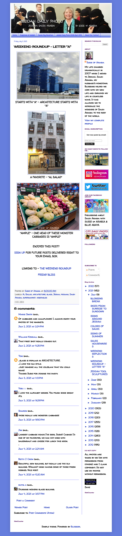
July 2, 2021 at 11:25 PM (31, 345)
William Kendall (27, 337)
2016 (91, 426)
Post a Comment (25, 500)
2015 (91, 431)
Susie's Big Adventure (45, 35)
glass (49, 294)
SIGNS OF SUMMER (97, 335)
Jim (20, 430)
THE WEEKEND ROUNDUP (55, 268)
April (94, 389)
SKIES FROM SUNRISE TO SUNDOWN (98, 308)
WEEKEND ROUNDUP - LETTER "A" (98, 364)
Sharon (22, 411)
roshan (65, 294)
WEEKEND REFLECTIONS (99, 353)
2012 (91, 444)
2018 (91, 417)
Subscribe (90, 144)
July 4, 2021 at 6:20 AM (31, 474)
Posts (90, 269)
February (96, 398)
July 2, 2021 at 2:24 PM (31, 326)
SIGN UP (19, 252)
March (95, 393)
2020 (91, 408)
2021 (91, 290)
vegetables (42, 297)
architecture (39, 294)
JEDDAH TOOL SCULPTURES (99, 373)
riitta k (22, 485)
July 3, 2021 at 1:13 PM (30, 378)
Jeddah (56, 294)
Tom (20, 356)
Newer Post (21, 507)
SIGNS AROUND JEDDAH (96, 318)
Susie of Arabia (95, 62)
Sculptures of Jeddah (27, 35)
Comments (93, 275)
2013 (91, 440)
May (94, 384)
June (94, 379)
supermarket (29, 297)
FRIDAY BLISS (46, 274)
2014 (91, 435)
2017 (91, 422)
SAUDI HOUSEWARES (99, 343)
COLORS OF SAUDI (97, 328)
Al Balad (27, 294)
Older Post (72, 507)
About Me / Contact (92, 35)
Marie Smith (25, 314)
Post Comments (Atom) (41, 513)
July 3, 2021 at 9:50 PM (31, 419)
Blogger (75, 526)
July (93, 294)
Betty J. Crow (25, 459)
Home (15, 35)
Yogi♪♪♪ (22, 388)
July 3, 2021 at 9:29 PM (31, 400)
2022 (91, 286)
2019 (91, 413)
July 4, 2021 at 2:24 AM (31, 448)
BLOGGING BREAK (97, 300)
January (96, 402)
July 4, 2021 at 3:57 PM (31, 493)
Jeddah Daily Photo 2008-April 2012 (69, 35)
